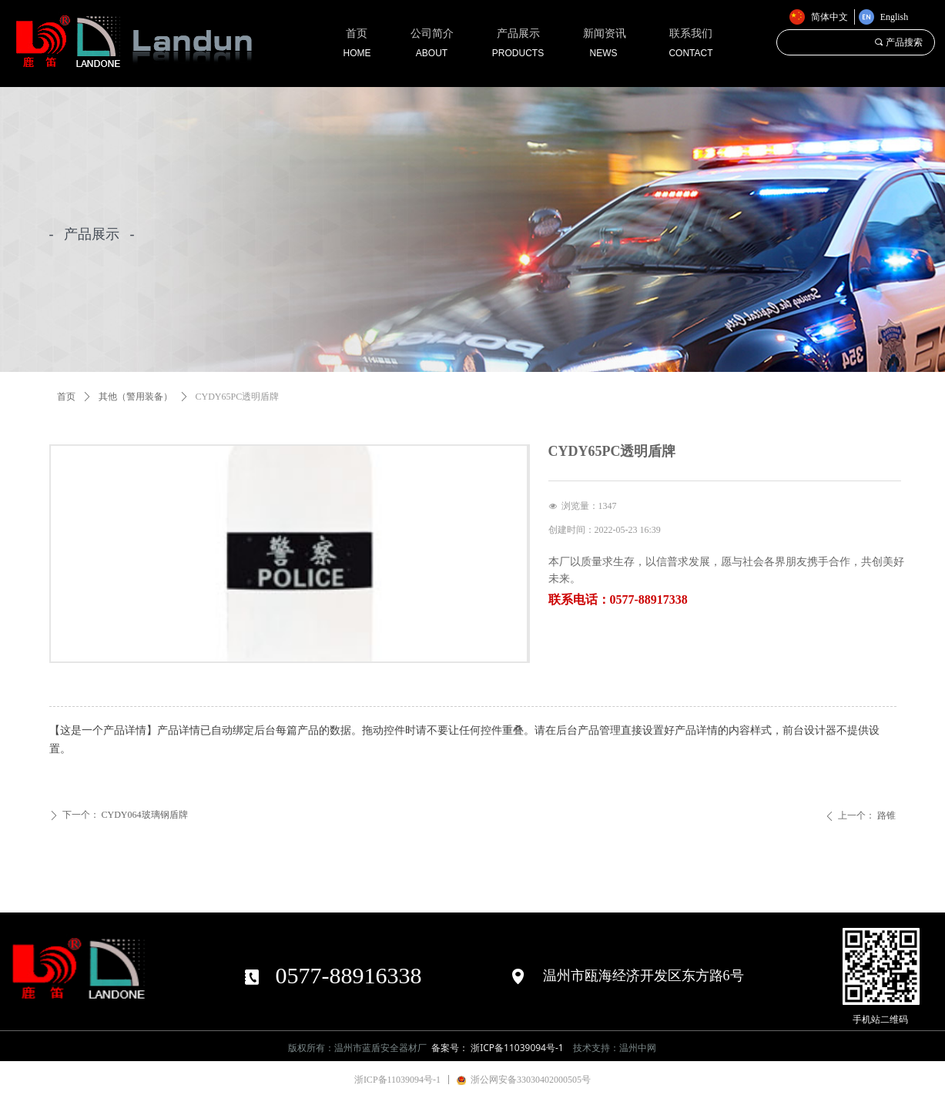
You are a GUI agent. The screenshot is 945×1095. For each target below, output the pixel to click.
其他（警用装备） (136, 396)
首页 (66, 396)
